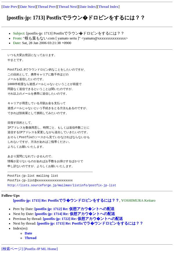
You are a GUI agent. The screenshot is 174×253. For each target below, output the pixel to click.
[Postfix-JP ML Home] (41, 249)
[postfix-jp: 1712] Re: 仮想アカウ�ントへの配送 (75, 209)
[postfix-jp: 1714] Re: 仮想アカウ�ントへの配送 (75, 214)
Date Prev (10, 7)
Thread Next (67, 7)
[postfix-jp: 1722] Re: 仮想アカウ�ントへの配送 (83, 219)
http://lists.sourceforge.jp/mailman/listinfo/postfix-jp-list (62, 185)
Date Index (88, 7)
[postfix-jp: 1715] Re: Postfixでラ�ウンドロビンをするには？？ (66, 200)
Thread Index (108, 7)
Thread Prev (46, 7)
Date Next (27, 7)
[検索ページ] (12, 249)
